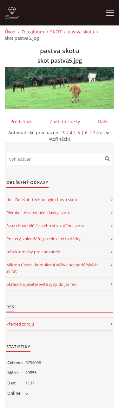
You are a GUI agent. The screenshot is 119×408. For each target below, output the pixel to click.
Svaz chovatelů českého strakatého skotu (45, 226)
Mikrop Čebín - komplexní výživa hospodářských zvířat (52, 268)
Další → (106, 121)
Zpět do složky (65, 121)
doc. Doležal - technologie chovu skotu (42, 199)
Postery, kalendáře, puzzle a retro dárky (43, 239)
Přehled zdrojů (20, 324)
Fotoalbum (33, 32)
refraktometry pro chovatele (33, 252)
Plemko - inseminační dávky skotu (38, 212)
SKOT (56, 32)
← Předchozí (18, 121)
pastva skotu (81, 32)
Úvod (10, 32)
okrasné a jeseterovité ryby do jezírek (41, 284)
